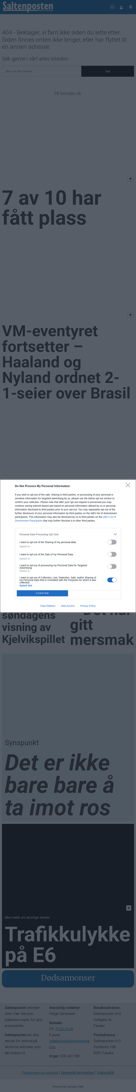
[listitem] (68, 534)
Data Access (68, 605)
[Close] (129, 486)
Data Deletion (47, 605)
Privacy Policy (88, 605)
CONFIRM (42, 593)
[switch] (112, 542)
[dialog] (68, 546)
